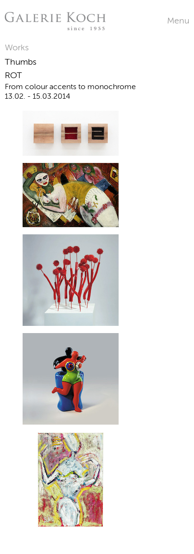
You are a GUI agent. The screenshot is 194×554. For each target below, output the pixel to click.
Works (17, 47)
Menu (178, 20)
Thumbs (20, 62)
